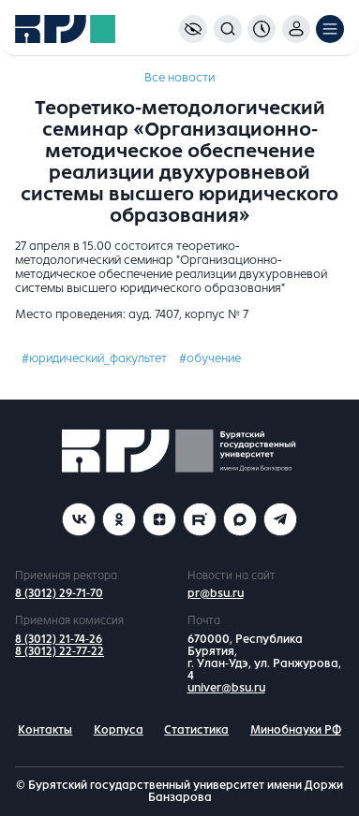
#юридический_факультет (94, 358)
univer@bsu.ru (226, 687)
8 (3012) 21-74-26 (58, 639)
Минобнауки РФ (295, 730)
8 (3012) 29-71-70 (59, 593)
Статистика (196, 730)
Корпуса (118, 730)
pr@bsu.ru (215, 593)
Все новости (179, 77)
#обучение (210, 358)
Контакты (45, 730)
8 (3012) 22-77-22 (59, 651)
